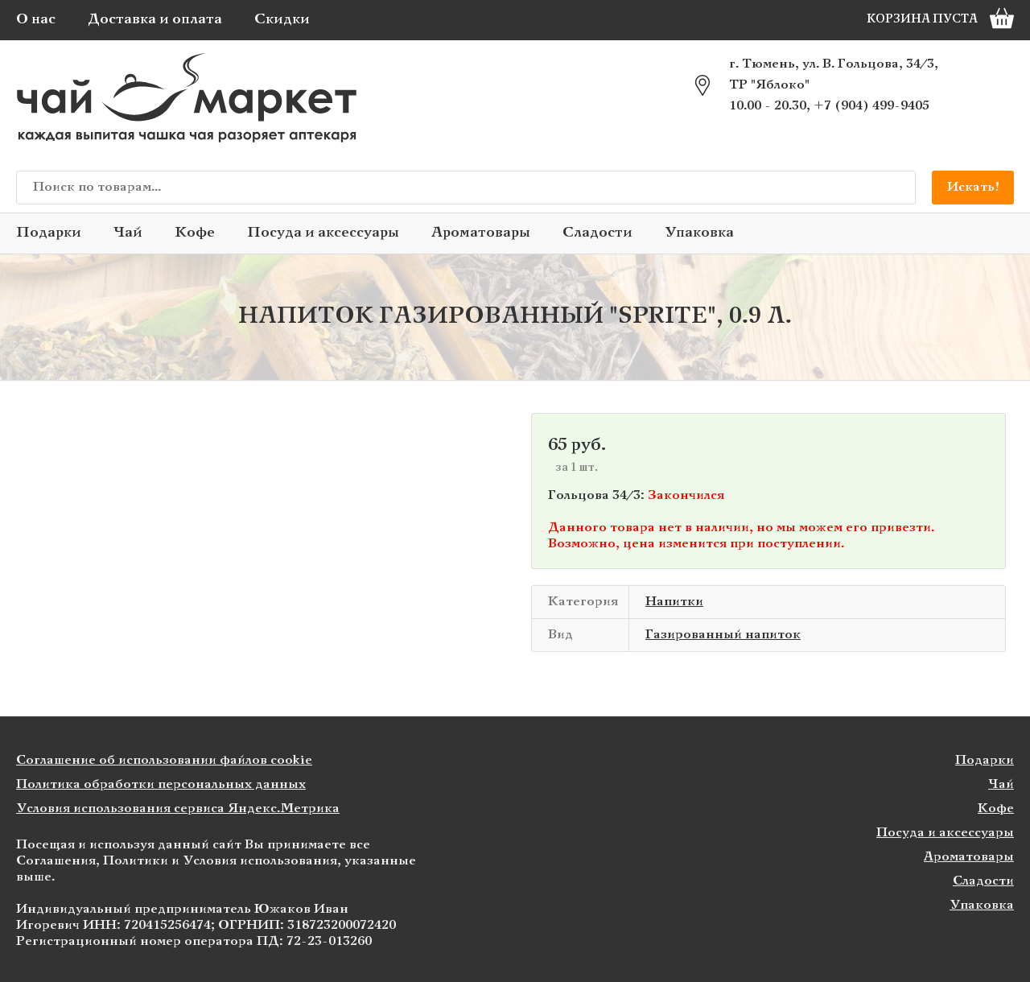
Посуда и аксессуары (323, 233)
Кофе (195, 233)
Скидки (282, 20)
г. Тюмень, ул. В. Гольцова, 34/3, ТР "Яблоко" (833, 74)
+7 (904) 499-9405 (871, 106)
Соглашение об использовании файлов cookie (164, 760)
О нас (36, 20)
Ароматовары (480, 233)
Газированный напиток (723, 635)
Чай (127, 233)
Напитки (674, 602)
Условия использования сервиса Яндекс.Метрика (178, 809)
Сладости (597, 233)
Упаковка (699, 233)
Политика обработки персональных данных (161, 784)
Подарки (48, 233)
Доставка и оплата (155, 20)
